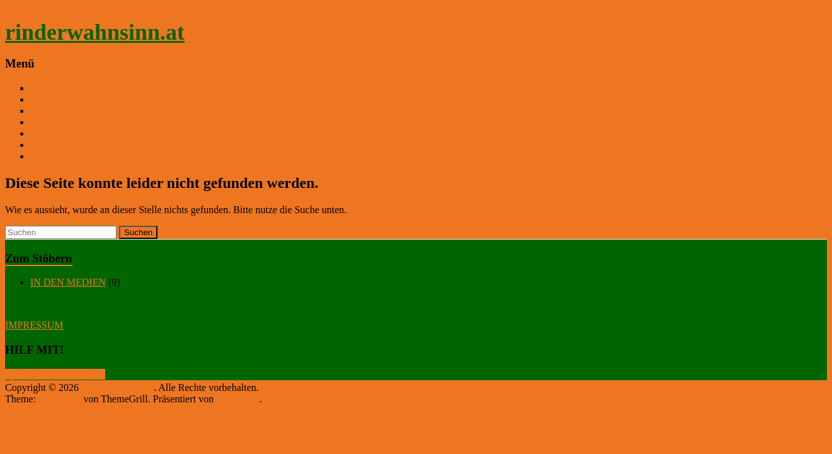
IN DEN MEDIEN (68, 282)
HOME (45, 99)
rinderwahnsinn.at (95, 32)
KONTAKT (54, 156)
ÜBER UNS (55, 110)
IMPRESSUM (34, 325)
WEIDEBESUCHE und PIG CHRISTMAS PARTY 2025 (145, 122)
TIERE (44, 133)
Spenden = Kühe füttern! (55, 374)
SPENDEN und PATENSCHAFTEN (104, 144)
